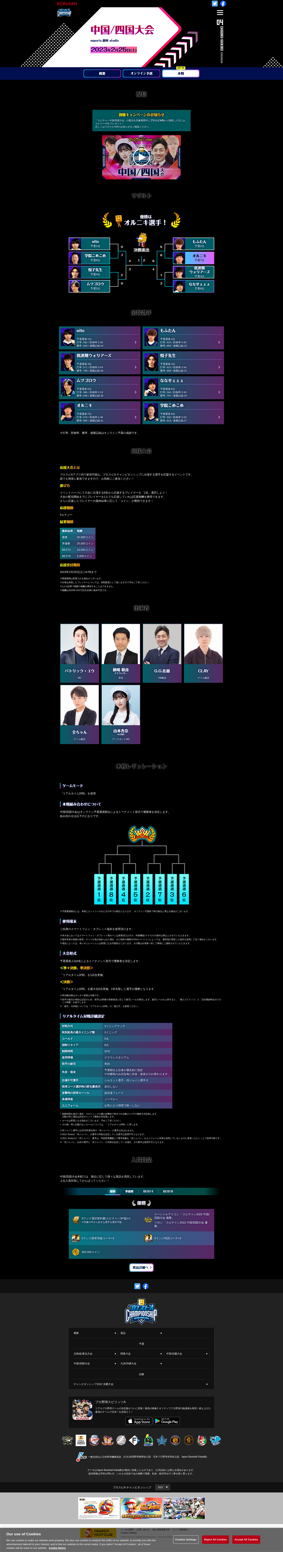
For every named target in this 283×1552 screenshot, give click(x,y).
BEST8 (168, 1191)
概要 (76, 1333)
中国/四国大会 (82, 1363)
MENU (218, 15)
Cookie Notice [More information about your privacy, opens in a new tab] (57, 1549)
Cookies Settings (186, 1541)
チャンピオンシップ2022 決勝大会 (93, 1384)
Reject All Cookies (215, 1541)
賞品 (123, 1333)
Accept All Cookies (246, 1541)
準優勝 (129, 1191)
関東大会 (125, 1353)
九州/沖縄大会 (128, 1363)
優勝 (112, 1191)
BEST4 (148, 1191)
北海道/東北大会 (83, 1353)
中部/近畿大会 (174, 1353)
